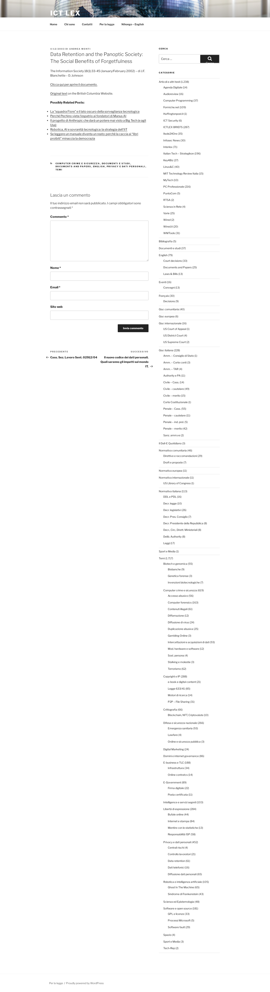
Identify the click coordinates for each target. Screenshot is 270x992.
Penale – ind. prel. (173, 422)
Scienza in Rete (172, 206)
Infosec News (171, 140)
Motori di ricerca (177, 695)
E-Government (172, 782)
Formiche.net (171, 107)
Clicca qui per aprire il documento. (73, 84)
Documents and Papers (73, 166)
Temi (59, 169)
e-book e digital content (182, 681)
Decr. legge (170, 503)
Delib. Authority (172, 536)
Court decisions (172, 260)
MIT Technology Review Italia (180, 173)
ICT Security (170, 120)
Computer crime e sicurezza (78, 163)
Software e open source (177, 908)
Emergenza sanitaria (180, 728)
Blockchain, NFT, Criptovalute (185, 715)
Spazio (167, 934)
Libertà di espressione (176, 809)
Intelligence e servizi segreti (179, 802)
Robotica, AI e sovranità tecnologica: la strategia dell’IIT (88, 129)
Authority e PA (172, 375)
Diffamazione (176, 615)
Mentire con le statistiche (183, 827)
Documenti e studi (116, 163)
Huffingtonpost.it (173, 113)
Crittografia (170, 709)
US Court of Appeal (174, 328)
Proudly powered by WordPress (85, 983)
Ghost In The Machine (181, 887)
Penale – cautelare (174, 415)
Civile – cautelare (173, 388)
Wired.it (168, 226)
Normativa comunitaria (173, 450)
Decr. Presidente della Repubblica (183, 523)
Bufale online (175, 814)
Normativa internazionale (174, 477)
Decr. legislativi (172, 510)
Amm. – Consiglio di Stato (178, 355)
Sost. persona (176, 655)
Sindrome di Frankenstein (183, 894)
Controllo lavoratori (179, 854)
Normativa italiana (170, 491)
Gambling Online (178, 635)
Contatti (87, 24)
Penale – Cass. (172, 408)
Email (55, 287)
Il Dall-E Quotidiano (170, 443)
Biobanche (174, 569)
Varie (166, 213)
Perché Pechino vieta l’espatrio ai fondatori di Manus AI (88, 116)
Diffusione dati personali (182, 874)
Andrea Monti (80, 49)
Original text (58, 93)
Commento (59, 217)
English (99, 166)
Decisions (169, 301)
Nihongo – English (133, 24)
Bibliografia (165, 241)
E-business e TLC (173, 762)
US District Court (173, 335)
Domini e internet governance (181, 756)
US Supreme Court (174, 342)
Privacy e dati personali (126, 166)
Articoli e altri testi (169, 81)
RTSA (166, 199)
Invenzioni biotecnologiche (184, 582)
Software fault (176, 927)
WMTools (169, 233)
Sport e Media (167, 551)
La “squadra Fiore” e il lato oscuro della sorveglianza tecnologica (95, 111)
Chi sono (69, 24)
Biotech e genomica (175, 563)
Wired (167, 219)
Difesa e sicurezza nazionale (180, 722)
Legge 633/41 (176, 688)
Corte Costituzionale (175, 402)
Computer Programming (178, 100)
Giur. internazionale (170, 323)
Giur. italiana (166, 350)
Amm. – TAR (170, 369)
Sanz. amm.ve (171, 435)
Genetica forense (178, 575)
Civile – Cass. (171, 382)
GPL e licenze (176, 913)
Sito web (56, 307)
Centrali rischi (176, 847)
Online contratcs (178, 774)
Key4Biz (168, 160)
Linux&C (168, 166)
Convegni (169, 287)
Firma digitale (176, 788)
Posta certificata (178, 794)
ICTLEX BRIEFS (173, 127)
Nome (55, 268)
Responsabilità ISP (179, 834)
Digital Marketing (173, 749)
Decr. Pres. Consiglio (175, 516)
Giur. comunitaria (169, 309)
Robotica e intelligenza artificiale (182, 881)
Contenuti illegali (178, 609)
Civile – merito (171, 395)
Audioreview (170, 93)
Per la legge (107, 24)
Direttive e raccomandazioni (180, 455)
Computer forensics (180, 602)
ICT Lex (65, 13)
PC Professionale (173, 186)
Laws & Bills (170, 273)
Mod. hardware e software (183, 648)
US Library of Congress (177, 483)
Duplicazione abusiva (180, 628)
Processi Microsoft (179, 920)
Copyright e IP (171, 676)
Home (53, 24)
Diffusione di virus (178, 622)
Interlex (167, 146)
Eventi (162, 282)
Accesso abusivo (178, 595)
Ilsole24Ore (170, 133)
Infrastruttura (176, 768)
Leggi (166, 543)
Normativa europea (170, 470)
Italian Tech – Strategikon (178, 153)
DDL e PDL (169, 496)
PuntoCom (169, 193)
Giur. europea (167, 316)
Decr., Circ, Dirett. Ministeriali (180, 529)
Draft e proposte (173, 462)
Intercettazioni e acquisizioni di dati (188, 642)
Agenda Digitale (172, 87)
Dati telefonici (176, 867)
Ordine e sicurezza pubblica (184, 741)
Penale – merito (172, 428)
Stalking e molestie (179, 662)
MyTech (168, 180)
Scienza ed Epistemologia (178, 901)
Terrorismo (174, 668)
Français (164, 295)
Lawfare (173, 734)
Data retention (176, 860)
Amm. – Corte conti (175, 362)
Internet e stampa (178, 821)
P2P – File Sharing (179, 701)
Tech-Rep (169, 948)
